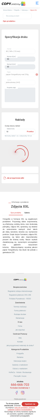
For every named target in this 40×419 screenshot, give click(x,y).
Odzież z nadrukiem (20, 369)
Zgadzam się (30, 404)
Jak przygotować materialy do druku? (20, 345)
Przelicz (30, 132)
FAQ (20, 338)
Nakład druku (11, 129)
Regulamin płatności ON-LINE (20, 295)
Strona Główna (7, 10)
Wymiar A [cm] (11, 56)
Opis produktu (9, 21)
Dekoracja (25, 10)
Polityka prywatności (20, 399)
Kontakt (20, 342)
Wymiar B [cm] (11, 64)
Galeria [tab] (27, 213)
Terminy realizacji (20, 307)
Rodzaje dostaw (20, 314)
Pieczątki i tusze (20, 376)
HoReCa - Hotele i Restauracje (20, 372)
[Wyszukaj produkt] (17, 16)
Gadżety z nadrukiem (20, 365)
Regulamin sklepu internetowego (20, 291)
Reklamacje (20, 318)
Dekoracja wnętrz (20, 361)
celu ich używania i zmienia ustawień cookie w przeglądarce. (21, 409)
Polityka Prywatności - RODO (20, 299)
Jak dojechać (20, 330)
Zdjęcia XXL (33, 10)
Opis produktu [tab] (16, 213)
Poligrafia (16, 10)
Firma (20, 326)
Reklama (20, 357)
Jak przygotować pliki (15, 178)
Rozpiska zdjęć (11, 87)
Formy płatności (20, 311)
